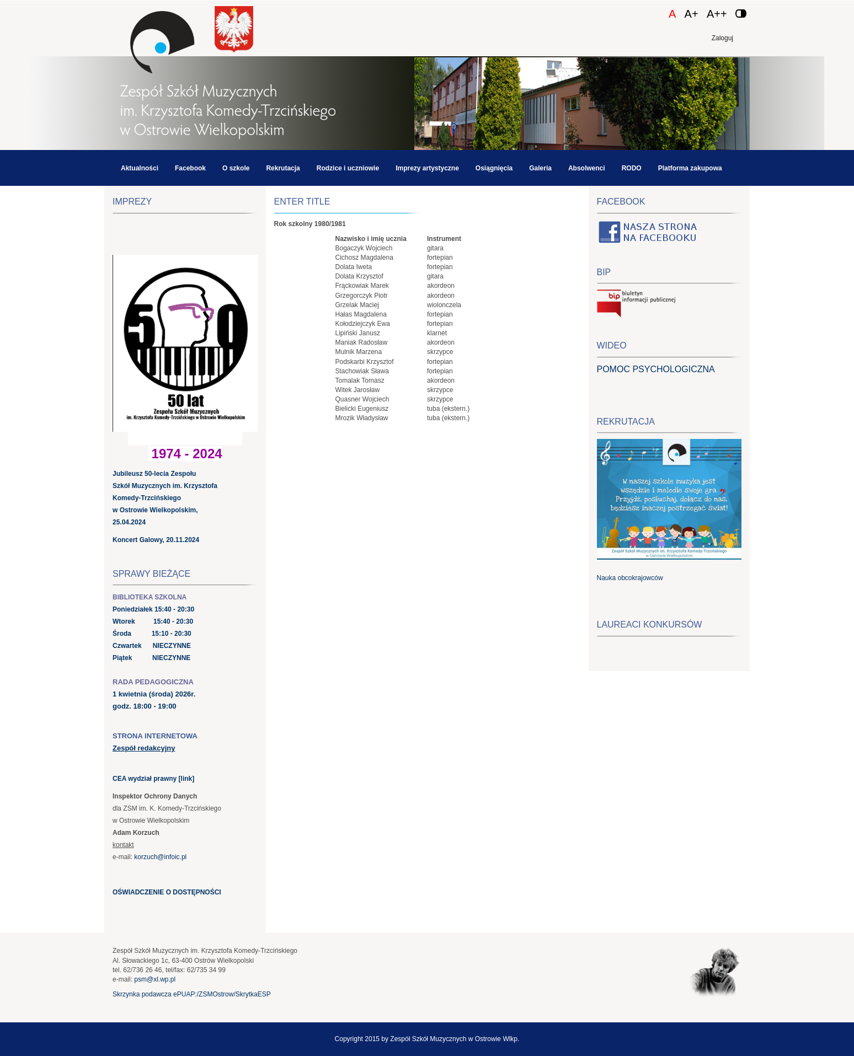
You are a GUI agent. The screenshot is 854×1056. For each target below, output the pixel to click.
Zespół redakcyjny (144, 748)
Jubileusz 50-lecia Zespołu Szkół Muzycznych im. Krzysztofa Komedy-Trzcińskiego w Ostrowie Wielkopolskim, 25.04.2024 (165, 498)
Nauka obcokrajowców (630, 578)
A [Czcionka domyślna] (672, 14)
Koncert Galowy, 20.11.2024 (156, 540)
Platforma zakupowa (690, 168)
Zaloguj (722, 38)
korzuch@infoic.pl (160, 857)
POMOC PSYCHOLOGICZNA (656, 369)
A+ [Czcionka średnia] (691, 14)
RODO (632, 168)
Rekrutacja (283, 168)
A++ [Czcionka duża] (717, 14)
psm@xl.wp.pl (154, 979)
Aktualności (139, 168)
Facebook (190, 168)
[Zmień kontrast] (741, 13)
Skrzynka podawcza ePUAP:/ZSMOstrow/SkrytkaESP (192, 994)
